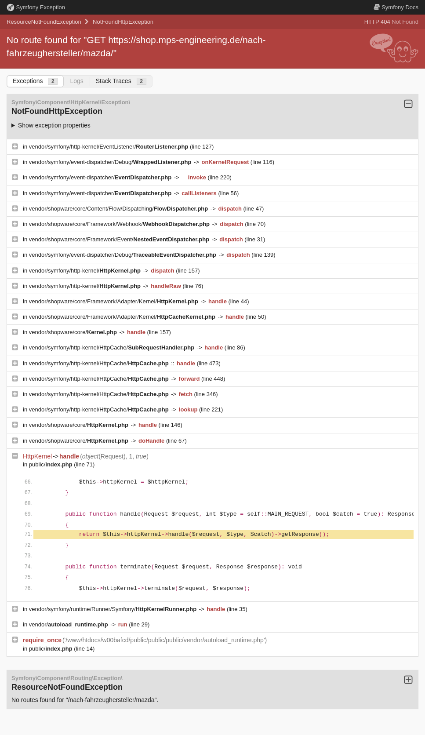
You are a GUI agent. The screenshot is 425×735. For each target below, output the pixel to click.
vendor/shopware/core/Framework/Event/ (120, 239)
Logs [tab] (76, 80)
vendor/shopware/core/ (74, 332)
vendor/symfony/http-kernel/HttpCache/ (112, 347)
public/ (51, 464)
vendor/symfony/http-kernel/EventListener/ (109, 146)
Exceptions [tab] (35, 81)
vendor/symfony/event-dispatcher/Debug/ (111, 162)
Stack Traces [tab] (121, 81)
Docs (396, 7)
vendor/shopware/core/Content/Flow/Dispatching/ (119, 208)
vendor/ (69, 624)
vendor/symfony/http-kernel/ (85, 270)
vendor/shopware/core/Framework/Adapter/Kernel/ (114, 301)
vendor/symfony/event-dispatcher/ (101, 177)
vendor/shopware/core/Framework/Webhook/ (120, 224)
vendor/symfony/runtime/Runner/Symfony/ (113, 609)
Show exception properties (54, 125)
